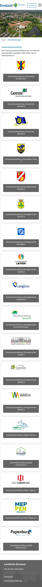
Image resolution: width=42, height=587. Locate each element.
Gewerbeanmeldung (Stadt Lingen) (21, 490)
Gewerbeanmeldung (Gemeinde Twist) (21, 160)
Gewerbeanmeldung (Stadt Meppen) (21, 518)
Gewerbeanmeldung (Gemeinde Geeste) (21, 105)
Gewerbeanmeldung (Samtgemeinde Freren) (21, 215)
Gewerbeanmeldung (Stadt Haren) (21, 435)
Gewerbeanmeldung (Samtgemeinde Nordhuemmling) (21, 326)
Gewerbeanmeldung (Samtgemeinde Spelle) (21, 381)
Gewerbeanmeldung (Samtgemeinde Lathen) (21, 271)
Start (3, 40)
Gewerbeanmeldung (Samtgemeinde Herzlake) (21, 243)
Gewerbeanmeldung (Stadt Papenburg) (21, 546)
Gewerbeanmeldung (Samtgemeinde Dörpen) (21, 188)
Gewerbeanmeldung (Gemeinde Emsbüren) (21, 77)
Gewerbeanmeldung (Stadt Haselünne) (21, 464)
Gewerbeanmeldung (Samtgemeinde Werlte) (21, 408)
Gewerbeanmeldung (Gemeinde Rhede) (21, 133)
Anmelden (32, 5)
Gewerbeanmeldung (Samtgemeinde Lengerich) (21, 298)
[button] (21, 4)
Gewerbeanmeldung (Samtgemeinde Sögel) (21, 353)
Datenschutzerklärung (13, 581)
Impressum (8, 577)
